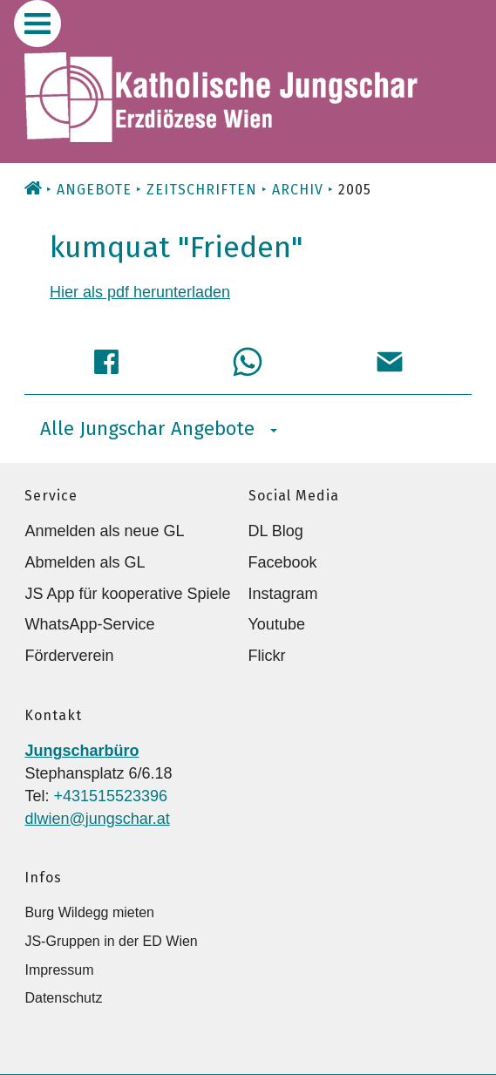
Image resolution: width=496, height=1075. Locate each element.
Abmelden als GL (84, 562)
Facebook (282, 562)
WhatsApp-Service (89, 624)
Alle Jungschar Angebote (158, 428)
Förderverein (68, 655)
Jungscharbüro (81, 750)
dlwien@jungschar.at (96, 818)
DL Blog (275, 531)
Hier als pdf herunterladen (140, 292)
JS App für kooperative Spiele (127, 593)
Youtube (276, 624)
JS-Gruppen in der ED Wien (110, 941)
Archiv (297, 189)
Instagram (283, 593)
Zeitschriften (201, 189)
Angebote (94, 189)
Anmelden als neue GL (104, 531)
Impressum (58, 970)
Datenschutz (63, 997)
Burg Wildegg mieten (89, 912)
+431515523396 (110, 796)
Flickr (267, 655)
